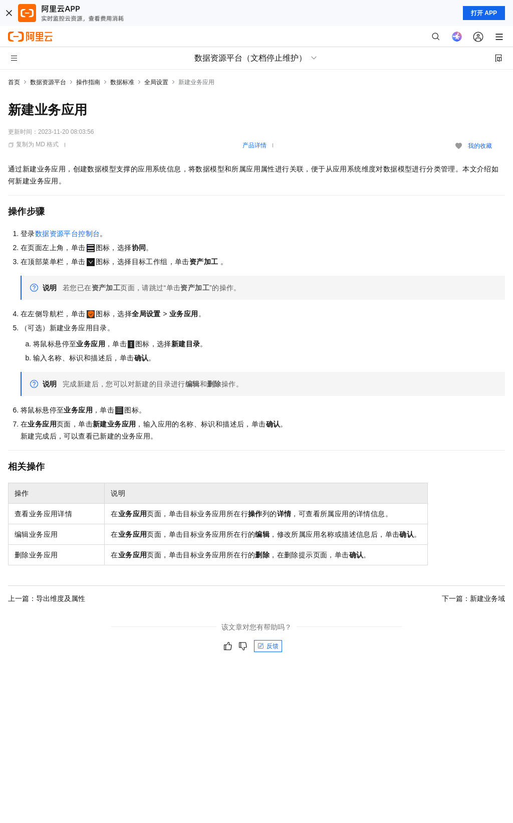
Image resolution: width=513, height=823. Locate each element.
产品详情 (254, 145)
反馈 (268, 646)
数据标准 (122, 82)
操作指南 (88, 82)
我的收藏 (480, 145)
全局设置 (156, 82)
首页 (14, 82)
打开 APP (484, 13)
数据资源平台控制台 (67, 234)
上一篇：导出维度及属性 (46, 598)
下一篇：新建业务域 (473, 598)
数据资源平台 (48, 82)
